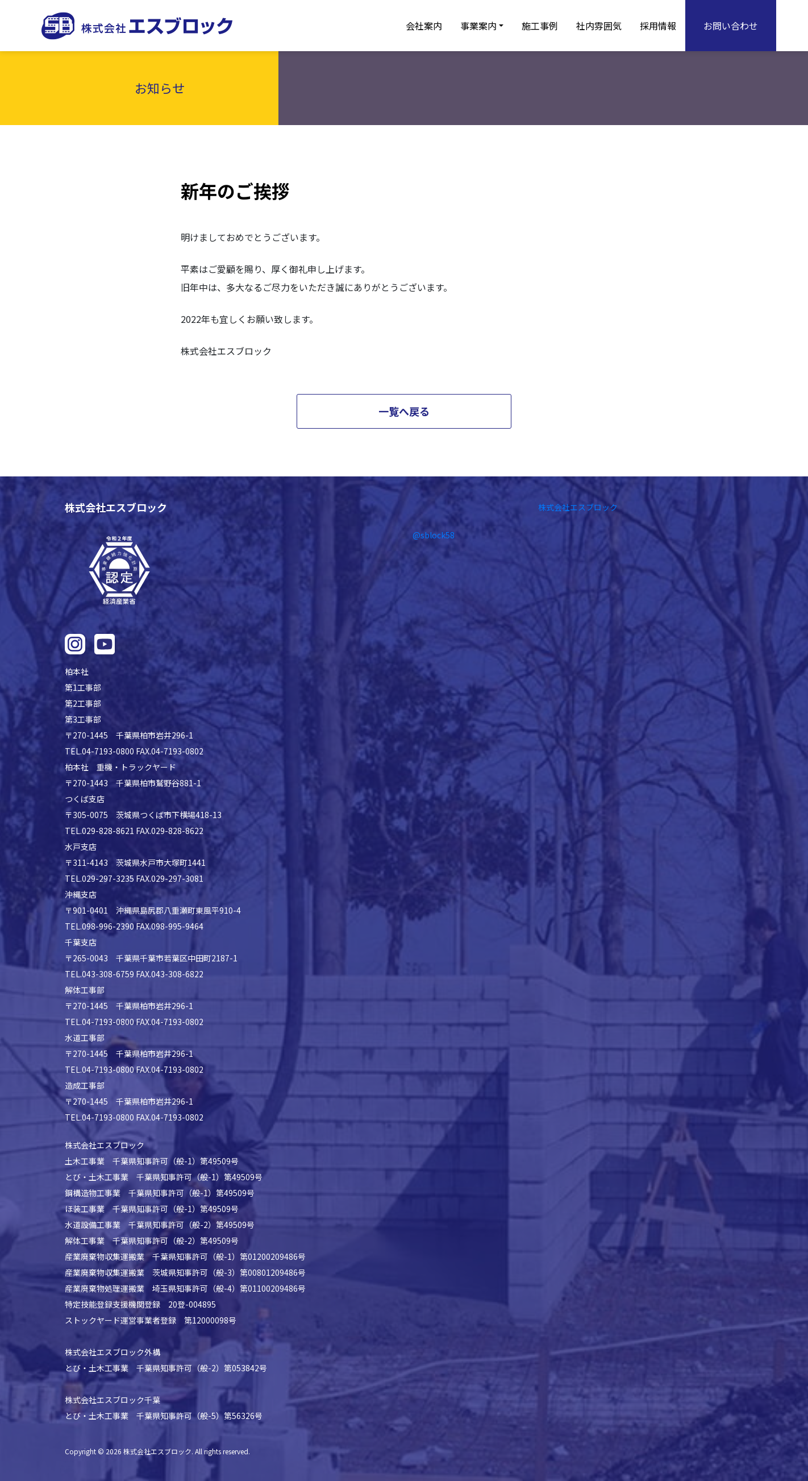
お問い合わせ (730, 25)
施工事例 (540, 25)
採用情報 (658, 25)
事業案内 (478, 25)
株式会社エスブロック (578, 507)
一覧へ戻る (404, 411)
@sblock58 (434, 535)
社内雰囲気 (599, 25)
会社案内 (424, 25)
